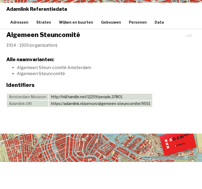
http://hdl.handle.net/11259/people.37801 (86, 96)
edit (189, 35)
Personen (138, 22)
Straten (43, 22)
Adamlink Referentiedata (36, 9)
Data (159, 22)
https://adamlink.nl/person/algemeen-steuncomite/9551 (100, 103)
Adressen (19, 22)
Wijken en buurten (76, 22)
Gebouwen (111, 22)
